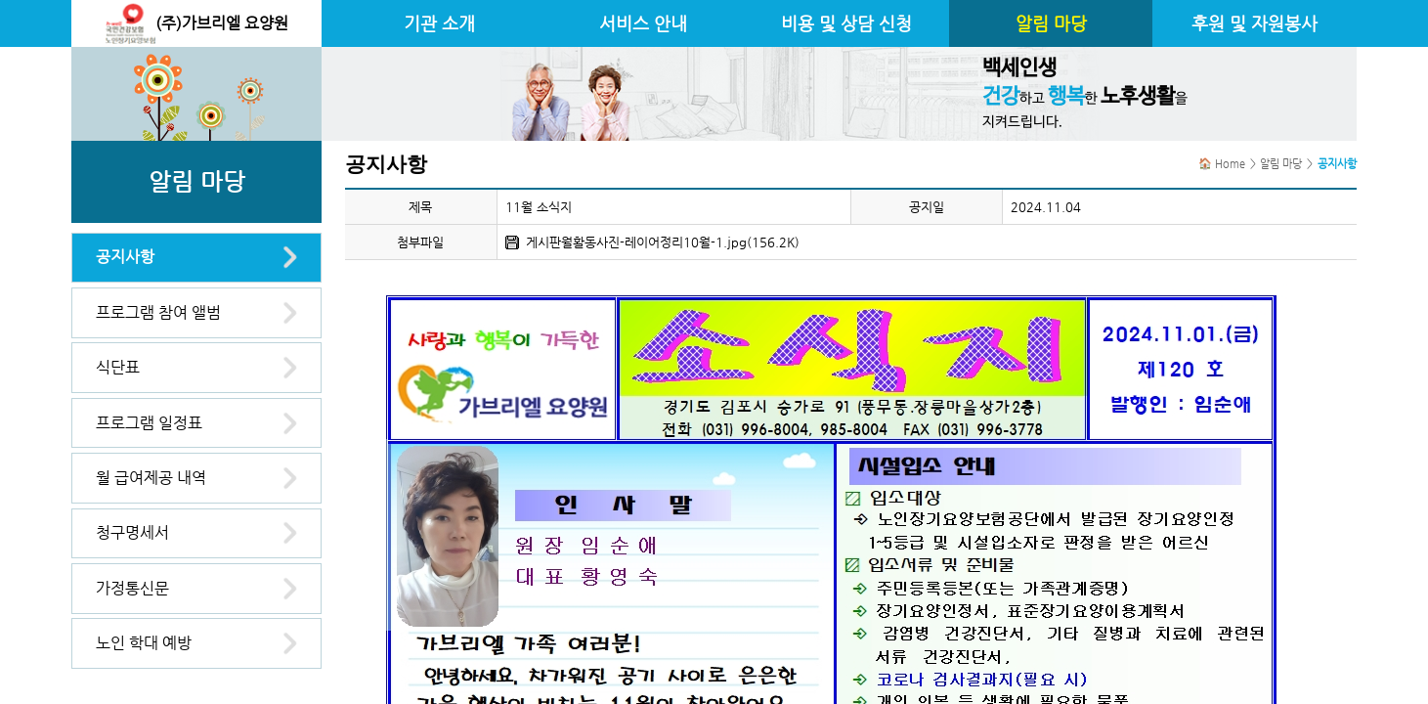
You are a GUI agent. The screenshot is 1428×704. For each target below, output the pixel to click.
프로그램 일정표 (149, 423)
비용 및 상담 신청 (846, 23)
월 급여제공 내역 (151, 477)
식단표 (118, 367)
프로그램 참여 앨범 (158, 312)
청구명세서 (132, 532)
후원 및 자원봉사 (1254, 23)
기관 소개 (439, 23)
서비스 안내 (643, 23)
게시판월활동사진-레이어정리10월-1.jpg (636, 242)
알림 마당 (1051, 23)
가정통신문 (132, 588)
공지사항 (125, 256)
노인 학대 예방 (144, 643)
